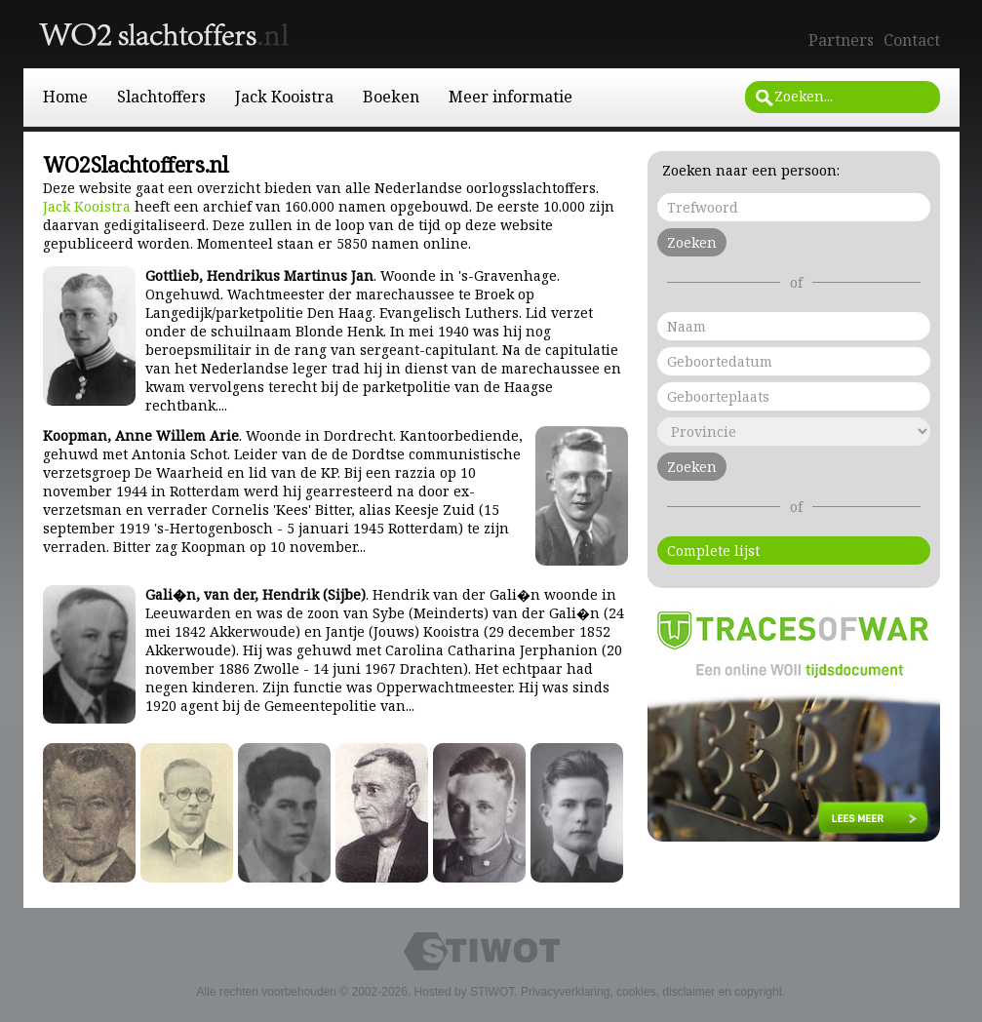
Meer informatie (510, 96)
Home (65, 96)
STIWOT (492, 992)
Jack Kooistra (284, 96)
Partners (841, 40)
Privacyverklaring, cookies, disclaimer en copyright (651, 992)
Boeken (391, 96)
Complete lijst (713, 550)
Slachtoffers (161, 96)
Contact (912, 40)
